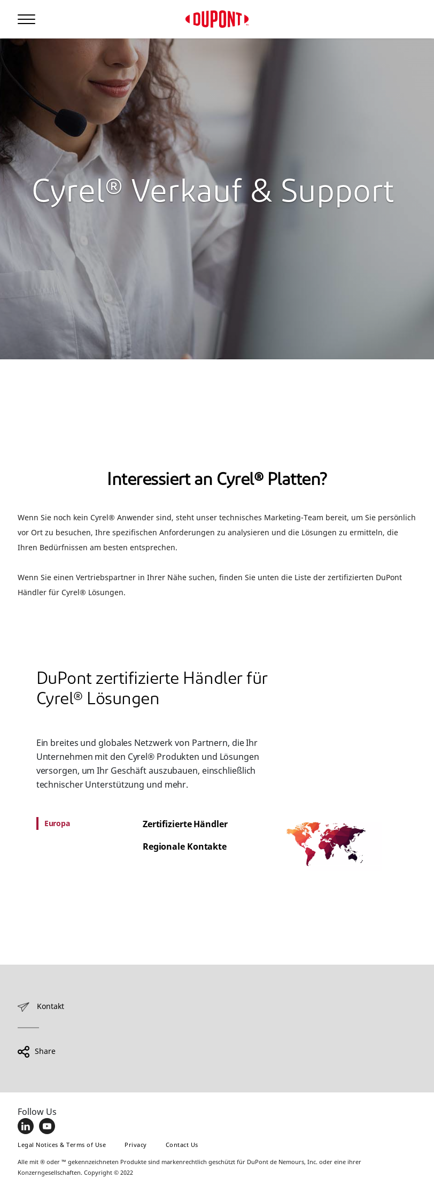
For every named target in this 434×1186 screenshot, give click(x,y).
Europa (57, 823)
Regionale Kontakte (185, 846)
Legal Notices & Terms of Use (62, 1145)
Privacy (136, 1145)
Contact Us (182, 1145)
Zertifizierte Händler (185, 824)
